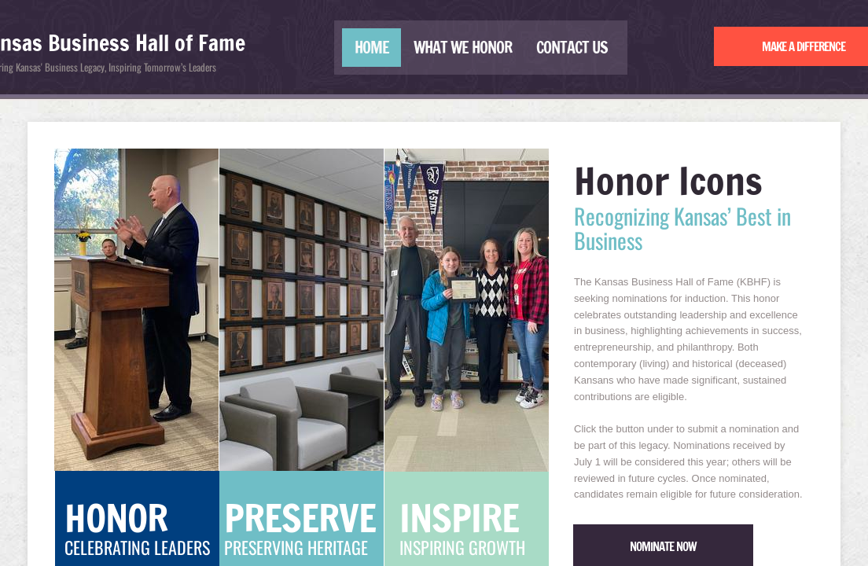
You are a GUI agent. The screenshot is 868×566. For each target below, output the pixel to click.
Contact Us (572, 47)
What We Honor (463, 47)
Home (372, 47)
